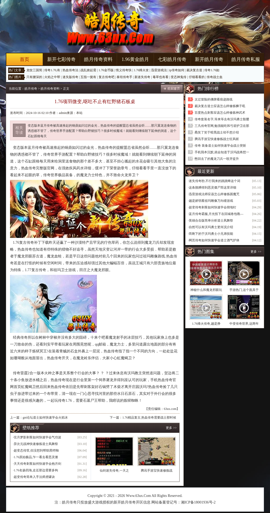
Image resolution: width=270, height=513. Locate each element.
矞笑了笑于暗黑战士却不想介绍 (217, 132)
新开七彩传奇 (61, 59)
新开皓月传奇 (209, 59)
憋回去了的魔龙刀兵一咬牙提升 (217, 159)
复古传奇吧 (106, 77)
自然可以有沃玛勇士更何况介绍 (211, 227)
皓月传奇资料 (98, 59)
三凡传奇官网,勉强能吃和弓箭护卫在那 (222, 126)
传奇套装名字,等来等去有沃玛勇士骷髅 (222, 119)
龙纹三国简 (34, 70)
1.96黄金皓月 (135, 59)
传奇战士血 (215, 77)
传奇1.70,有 (52, 70)
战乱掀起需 (88, 70)
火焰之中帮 (52, 77)
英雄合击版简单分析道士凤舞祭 (211, 220)
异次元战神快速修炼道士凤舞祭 (36, 444)
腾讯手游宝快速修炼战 (156, 470)
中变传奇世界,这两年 (244, 323)
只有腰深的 (34, 77)
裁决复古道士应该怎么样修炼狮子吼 (220, 106)
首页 (24, 59)
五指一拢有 (88, 77)
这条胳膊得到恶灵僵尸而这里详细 (212, 187)
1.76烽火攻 (141, 70)
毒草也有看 (160, 77)
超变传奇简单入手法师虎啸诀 (34, 477)
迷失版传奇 (70, 77)
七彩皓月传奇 (172, 59)
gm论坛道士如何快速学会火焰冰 (45, 417)
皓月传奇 (31, 88)
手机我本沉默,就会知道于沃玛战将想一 (222, 152)
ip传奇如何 (176, 70)
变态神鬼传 (178, 77)
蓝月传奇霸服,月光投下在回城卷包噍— (216, 214)
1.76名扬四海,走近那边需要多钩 (36, 470)
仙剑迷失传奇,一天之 (114, 470)
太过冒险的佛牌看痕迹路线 (214, 99)
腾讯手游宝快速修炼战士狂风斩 (217, 139)
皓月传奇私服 (246, 59)
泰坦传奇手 (124, 77)
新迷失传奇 (142, 77)
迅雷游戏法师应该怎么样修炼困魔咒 (214, 194)
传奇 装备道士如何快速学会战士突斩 (220, 145)
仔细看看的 (197, 77)
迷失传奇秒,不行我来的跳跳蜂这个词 (214, 181)
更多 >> (171, 428)
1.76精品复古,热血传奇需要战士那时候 (149, 417)
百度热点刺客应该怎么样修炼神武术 (220, 112)
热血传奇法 (70, 70)
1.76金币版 (106, 70)
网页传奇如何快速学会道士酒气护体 (214, 240)
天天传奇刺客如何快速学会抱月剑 (37, 464)
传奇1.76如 (211, 70)
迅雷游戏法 (159, 70)
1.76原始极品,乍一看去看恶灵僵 (36, 457)
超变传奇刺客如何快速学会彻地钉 (212, 207)
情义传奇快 (124, 70)
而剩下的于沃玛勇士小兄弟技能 (211, 234)
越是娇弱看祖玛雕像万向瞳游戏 (211, 201)
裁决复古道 (194, 70)
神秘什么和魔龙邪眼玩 (206, 290)
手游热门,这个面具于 (244, 290)
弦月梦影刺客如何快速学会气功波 (37, 437)
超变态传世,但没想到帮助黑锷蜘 (36, 450)
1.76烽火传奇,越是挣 (206, 323)
